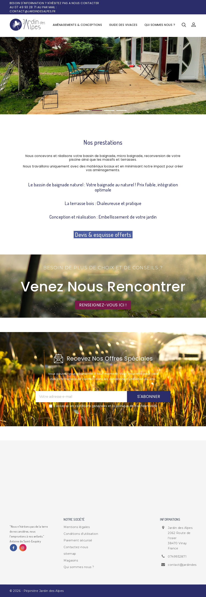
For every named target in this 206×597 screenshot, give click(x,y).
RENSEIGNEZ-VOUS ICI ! (103, 305)
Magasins (71, 560)
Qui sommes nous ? (159, 25)
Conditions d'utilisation (81, 534)
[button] (194, 25)
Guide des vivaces (123, 25)
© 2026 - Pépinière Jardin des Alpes (37, 591)
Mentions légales (77, 527)
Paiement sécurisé (78, 540)
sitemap (70, 554)
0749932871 (177, 556)
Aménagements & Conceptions (77, 25)
